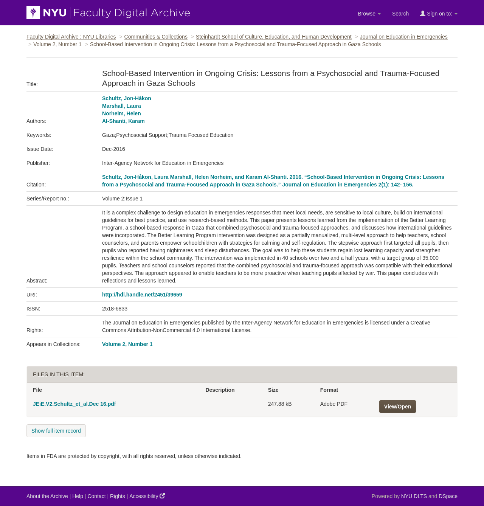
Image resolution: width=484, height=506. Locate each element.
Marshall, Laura (121, 106)
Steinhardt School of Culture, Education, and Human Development (274, 37)
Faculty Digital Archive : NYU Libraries (71, 37)
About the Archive (47, 496)
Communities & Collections (156, 37)
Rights (117, 496)
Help (77, 496)
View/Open (397, 407)
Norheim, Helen (121, 113)
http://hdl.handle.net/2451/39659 (142, 295)
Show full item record (56, 431)
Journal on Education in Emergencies (404, 37)
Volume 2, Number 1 (57, 44)
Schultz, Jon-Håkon (126, 98)
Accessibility (147, 496)
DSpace (448, 496)
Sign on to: (439, 13)
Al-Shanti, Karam (123, 121)
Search (400, 14)
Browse (369, 14)
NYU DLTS (414, 496)
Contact (96, 496)
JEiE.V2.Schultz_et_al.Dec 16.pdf (74, 404)
